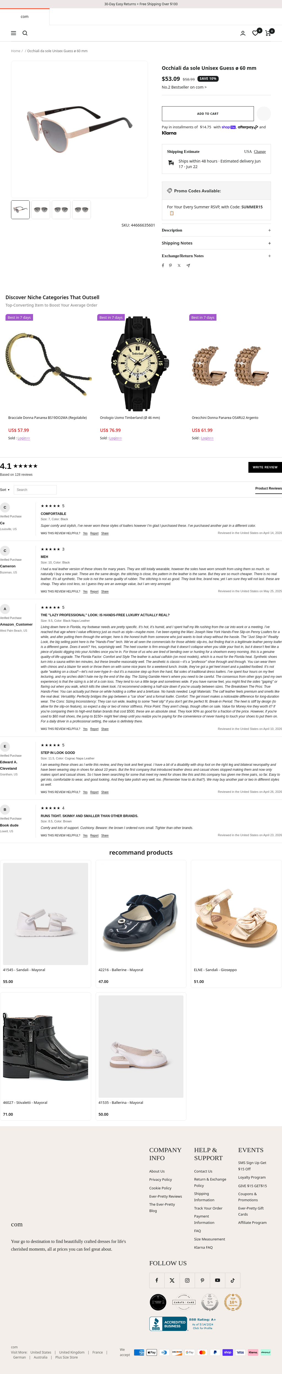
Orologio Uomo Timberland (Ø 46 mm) (130, 418)
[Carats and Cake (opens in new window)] (184, 1302)
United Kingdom (72, 1352)
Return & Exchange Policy (210, 1182)
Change (260, 152)
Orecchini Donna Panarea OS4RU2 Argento (225, 418)
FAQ (197, 1230)
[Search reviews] (35, 490)
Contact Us (203, 1171)
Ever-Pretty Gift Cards (251, 1211)
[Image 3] (61, 209)
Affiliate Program (252, 1222)
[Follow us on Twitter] (172, 1280)
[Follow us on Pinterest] (202, 1280)
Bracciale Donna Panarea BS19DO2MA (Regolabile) (47, 418)
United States (41, 1352)
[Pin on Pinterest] (170, 265)
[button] (264, 114)
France (98, 1352)
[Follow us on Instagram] (187, 1280)
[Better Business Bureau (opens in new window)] (183, 1324)
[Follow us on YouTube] (217, 1280)
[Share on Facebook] (163, 265)
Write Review (265, 467)
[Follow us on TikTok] (232, 1280)
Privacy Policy (160, 1179)
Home (15, 51)
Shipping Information (204, 1196)
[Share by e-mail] (188, 265)
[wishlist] (255, 33)
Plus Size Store (66, 1357)
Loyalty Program (252, 1177)
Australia (41, 1357)
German (19, 1357)
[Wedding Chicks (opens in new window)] (158, 1302)
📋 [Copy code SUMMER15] (171, 213)
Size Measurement (209, 1239)
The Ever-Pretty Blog (162, 1207)
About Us (157, 1171)
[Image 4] (81, 209)
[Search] (25, 33)
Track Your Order (208, 1208)
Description (172, 230)
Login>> (24, 438)
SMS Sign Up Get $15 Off (252, 1165)
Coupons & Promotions (248, 1197)
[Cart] (268, 33)
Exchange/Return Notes (183, 256)
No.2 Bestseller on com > (184, 87)
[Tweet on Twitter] (179, 265)
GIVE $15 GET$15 (252, 1185)
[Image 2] (40, 209)
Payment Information (204, 1219)
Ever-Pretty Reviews (165, 1196)
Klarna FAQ (203, 1247)
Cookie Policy (160, 1188)
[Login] (242, 33)
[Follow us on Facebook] (156, 1280)
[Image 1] (20, 209)
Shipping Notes (177, 243)
